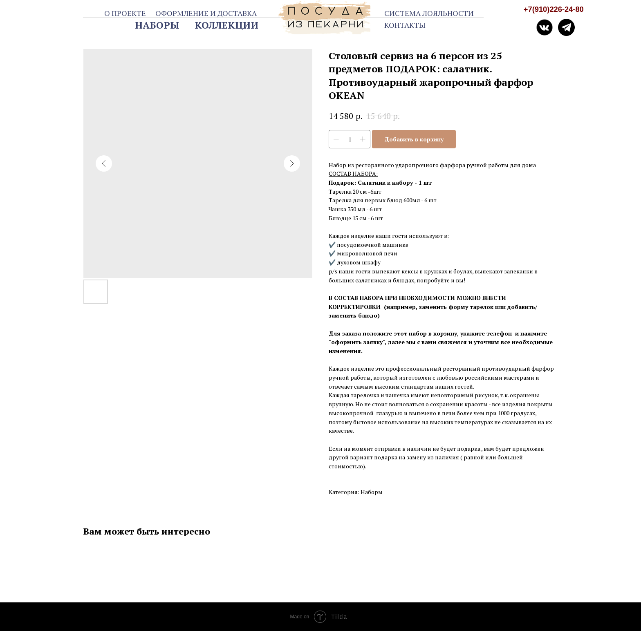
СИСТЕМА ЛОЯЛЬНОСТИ (429, 13)
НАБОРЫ (157, 25)
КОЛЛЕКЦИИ (226, 25)
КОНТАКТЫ (405, 25)
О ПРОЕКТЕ (125, 13)
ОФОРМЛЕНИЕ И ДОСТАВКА (206, 13)
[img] (566, 27)
